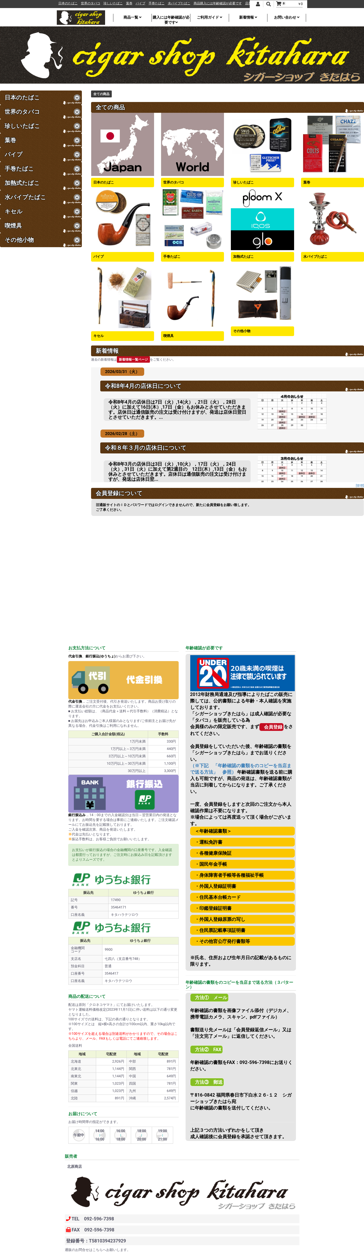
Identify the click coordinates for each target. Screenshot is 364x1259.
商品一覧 (132, 17)
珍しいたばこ (125, 3)
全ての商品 (101, 94)
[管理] (360, 485)
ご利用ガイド (209, 17)
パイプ (152, 3)
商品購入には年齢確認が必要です (230, 3)
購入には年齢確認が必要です (171, 18)
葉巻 (141, 3)
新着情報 (248, 17)
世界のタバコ (102, 3)
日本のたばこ (80, 3)
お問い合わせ (286, 17)
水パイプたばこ (191, 3)
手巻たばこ (169, 3)
